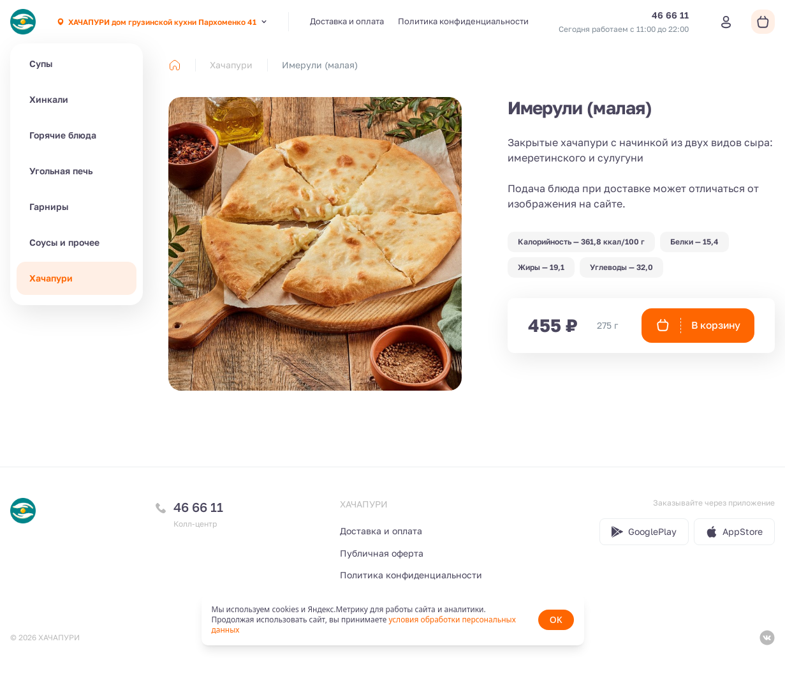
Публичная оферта (381, 553)
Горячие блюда (62, 135)
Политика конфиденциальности (463, 21)
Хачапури (51, 278)
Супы (40, 63)
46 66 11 (198, 507)
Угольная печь (60, 170)
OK (556, 619)
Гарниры (48, 206)
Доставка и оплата (347, 21)
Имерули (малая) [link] (320, 64)
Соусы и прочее (64, 242)
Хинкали (48, 99)
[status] (393, 619)
